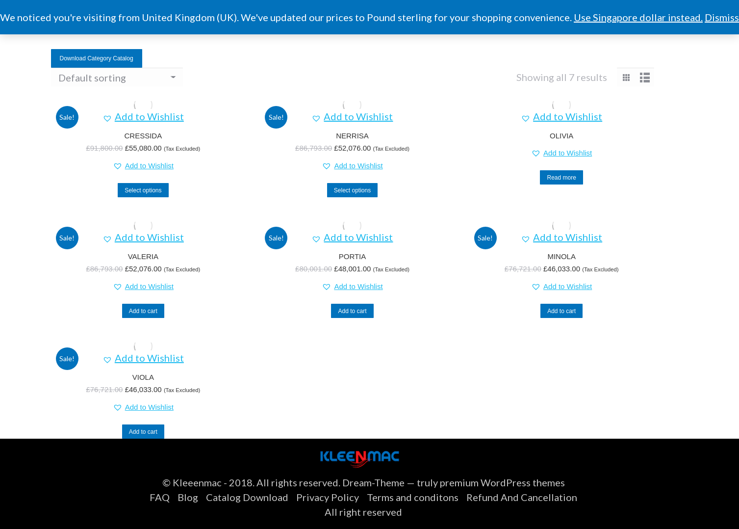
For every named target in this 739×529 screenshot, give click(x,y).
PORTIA (352, 256)
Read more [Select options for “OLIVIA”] (561, 177)
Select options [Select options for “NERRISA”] (352, 190)
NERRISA (352, 136)
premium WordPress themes (502, 482)
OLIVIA (561, 136)
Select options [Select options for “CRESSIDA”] (143, 190)
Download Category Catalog (96, 58)
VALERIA (143, 256)
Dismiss (722, 17)
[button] (143, 116)
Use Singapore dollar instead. (638, 17)
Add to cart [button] (143, 311)
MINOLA (561, 256)
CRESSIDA (143, 136)
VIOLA (143, 377)
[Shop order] (117, 77)
